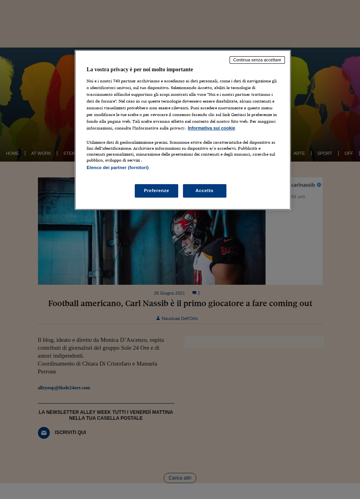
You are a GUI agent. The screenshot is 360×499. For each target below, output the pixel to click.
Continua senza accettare (257, 59)
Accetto (205, 190)
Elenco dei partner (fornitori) (118, 167)
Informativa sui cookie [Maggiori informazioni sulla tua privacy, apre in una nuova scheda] (211, 128)
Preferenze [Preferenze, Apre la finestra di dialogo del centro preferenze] (156, 190)
